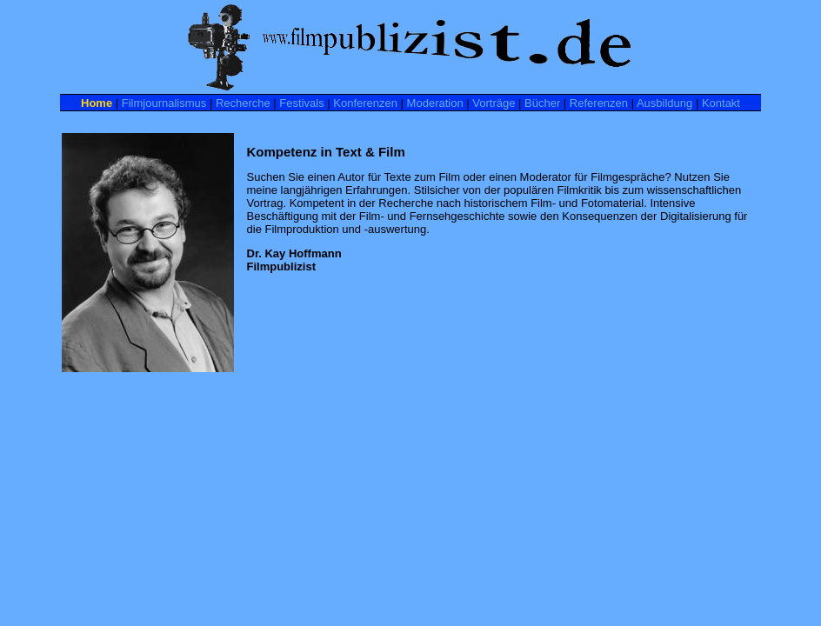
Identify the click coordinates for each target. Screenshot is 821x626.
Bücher (542, 103)
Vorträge (493, 103)
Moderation (435, 103)
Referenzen (599, 103)
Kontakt (721, 103)
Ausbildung (664, 103)
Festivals (301, 103)
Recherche (243, 103)
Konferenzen (365, 103)
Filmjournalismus (164, 103)
